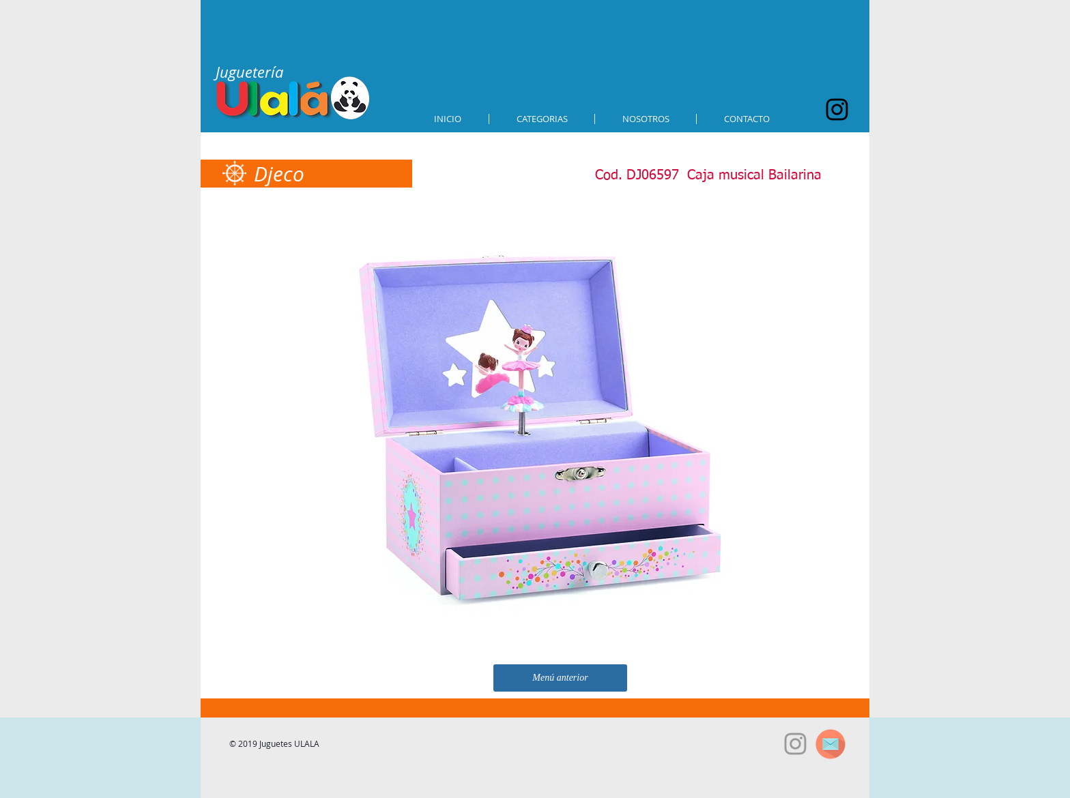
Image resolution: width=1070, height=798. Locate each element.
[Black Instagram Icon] (837, 109)
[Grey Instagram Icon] (795, 743)
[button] (541, 119)
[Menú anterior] (560, 678)
